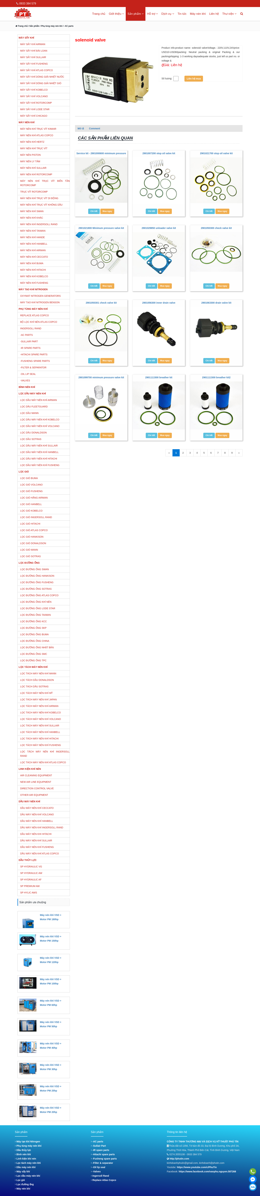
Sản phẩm (135, 13)
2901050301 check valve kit (101, 302)
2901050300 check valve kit (216, 228)
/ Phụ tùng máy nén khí (51, 26)
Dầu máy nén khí (25, 1167)
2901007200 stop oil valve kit (159, 153)
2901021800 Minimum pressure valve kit (101, 228)
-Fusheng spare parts (104, 1158)
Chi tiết (93, 211)
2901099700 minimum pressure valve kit (101, 377)
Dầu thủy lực (23, 1150)
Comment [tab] (94, 128)
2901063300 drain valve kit (216, 302)
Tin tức (182, 13)
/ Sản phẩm (33, 26)
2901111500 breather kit (158, 377)
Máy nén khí (198, 13)
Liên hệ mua (194, 78)
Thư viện (229, 13)
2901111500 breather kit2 (216, 377)
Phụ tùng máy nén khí (28, 1145)
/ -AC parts (68, 26)
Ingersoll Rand (100, 1175)
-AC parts (97, 1141)
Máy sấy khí (22, 1171)
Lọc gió (20, 1180)
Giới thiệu (116, 13)
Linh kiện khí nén (25, 1158)
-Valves (96, 1171)
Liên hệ (214, 13)
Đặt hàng (44, 925)
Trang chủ (98, 13)
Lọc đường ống (24, 1184)
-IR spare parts (100, 1150)
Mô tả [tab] (81, 128)
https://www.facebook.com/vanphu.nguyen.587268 (207, 1171)
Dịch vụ (167, 13)
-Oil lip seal (98, 1167)
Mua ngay (107, 211)
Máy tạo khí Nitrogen (27, 1141)
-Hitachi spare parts (103, 1154)
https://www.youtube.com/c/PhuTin (197, 1167)
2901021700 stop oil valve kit (216, 153)
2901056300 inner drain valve (158, 302)
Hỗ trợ (152, 13)
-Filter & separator (102, 1163)
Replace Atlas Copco (103, 1180)
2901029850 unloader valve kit (159, 228)
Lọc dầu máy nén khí (27, 1175)
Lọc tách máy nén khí (28, 1163)
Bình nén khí (23, 1154)
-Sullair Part (98, 1145)
